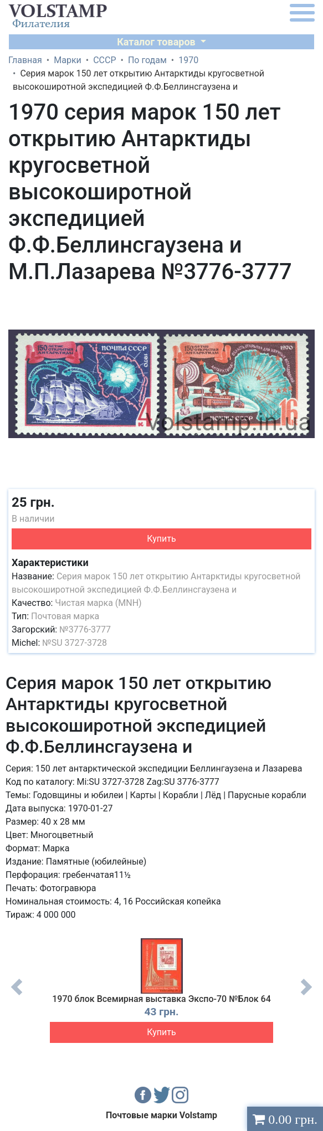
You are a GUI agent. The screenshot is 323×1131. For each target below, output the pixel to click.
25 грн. (33, 502)
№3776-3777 (85, 629)
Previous (16, 995)
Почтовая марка (65, 616)
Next (306, 995)
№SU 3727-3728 (74, 643)
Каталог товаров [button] (157, 42)
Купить (161, 538)
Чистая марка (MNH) (98, 603)
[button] (305, 300)
